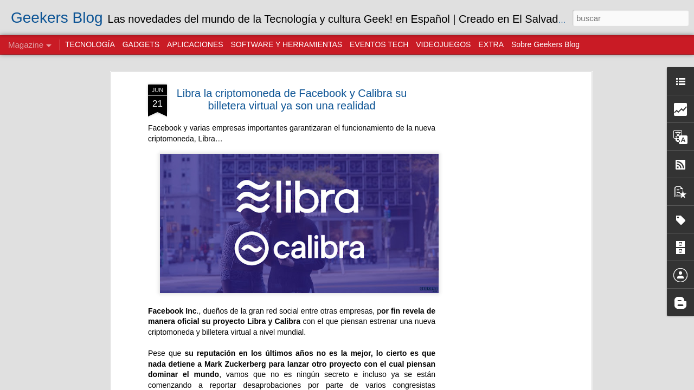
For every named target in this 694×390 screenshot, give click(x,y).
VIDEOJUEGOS (443, 44)
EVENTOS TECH (379, 44)
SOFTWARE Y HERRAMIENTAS (286, 44)
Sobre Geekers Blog (545, 44)
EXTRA (491, 44)
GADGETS (141, 44)
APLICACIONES (195, 44)
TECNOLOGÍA (90, 44)
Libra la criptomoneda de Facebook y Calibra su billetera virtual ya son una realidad (292, 99)
